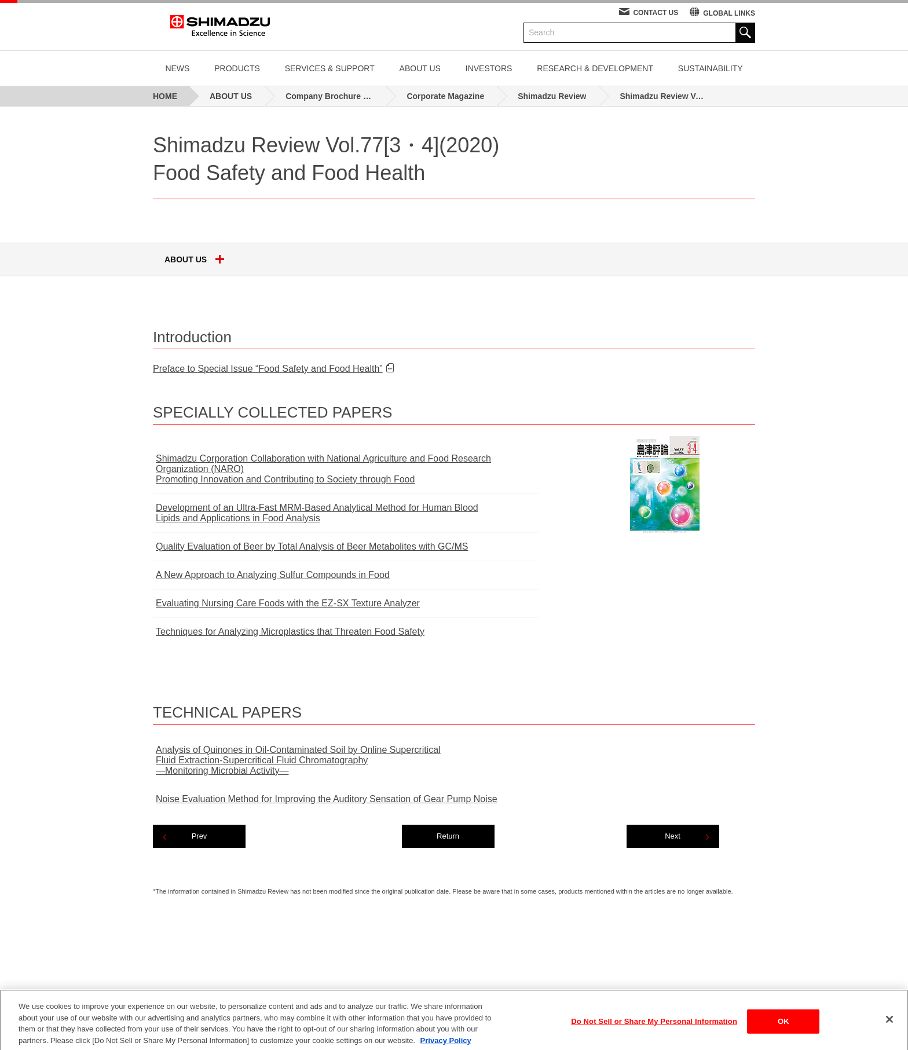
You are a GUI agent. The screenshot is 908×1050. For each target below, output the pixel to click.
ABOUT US (420, 68)
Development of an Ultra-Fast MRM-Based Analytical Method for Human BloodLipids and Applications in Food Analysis (317, 513)
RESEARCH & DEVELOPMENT (595, 68)
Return (448, 836)
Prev (199, 836)
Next (672, 836)
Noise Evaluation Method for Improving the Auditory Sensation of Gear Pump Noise (326, 799)
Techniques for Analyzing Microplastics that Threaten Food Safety (290, 631)
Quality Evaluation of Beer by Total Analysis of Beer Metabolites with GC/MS (312, 546)
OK (783, 1029)
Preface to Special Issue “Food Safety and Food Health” (268, 369)
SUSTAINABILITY (710, 68)
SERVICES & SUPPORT (330, 68)
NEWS (177, 68)
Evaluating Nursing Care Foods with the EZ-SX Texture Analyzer (288, 603)
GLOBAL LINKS (729, 13)
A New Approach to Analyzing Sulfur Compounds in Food (273, 575)
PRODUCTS (237, 68)
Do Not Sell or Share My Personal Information (654, 1029)
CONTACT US (655, 13)
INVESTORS (489, 68)
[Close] (889, 1027)
